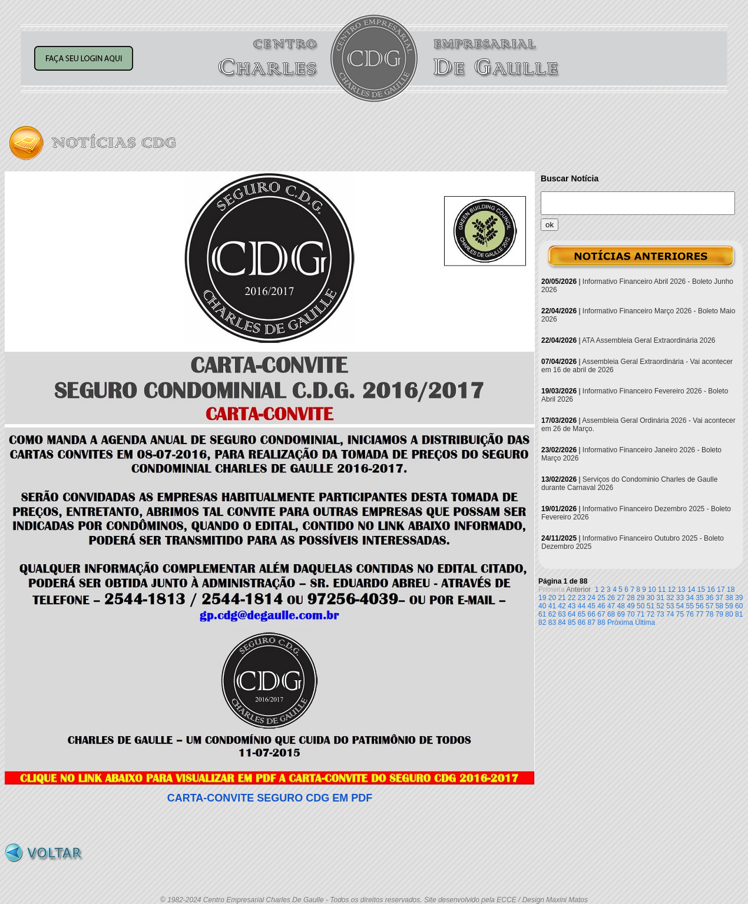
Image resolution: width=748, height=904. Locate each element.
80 (729, 614)
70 (630, 614)
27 (621, 598)
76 (690, 614)
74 (670, 614)
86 (581, 622)
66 (591, 614)
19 (542, 598)
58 (719, 606)
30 (650, 598)
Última (645, 622)
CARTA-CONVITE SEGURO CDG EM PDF (270, 798)
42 (561, 606)
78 (709, 614)
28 (630, 598)
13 (681, 589)
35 (699, 598)
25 (601, 598)
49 (630, 606)
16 (711, 589)
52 (660, 606)
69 (621, 614)
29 (640, 598)
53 (670, 606)
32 (670, 598)
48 (621, 606)
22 (571, 598)
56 (699, 606)
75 (680, 614)
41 (552, 606)
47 (611, 606)
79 (719, 614)
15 (701, 589)
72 (650, 614)
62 (552, 614)
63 (561, 614)
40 (542, 606)
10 (652, 589)
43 (571, 606)
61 (542, 614)
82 (542, 622)
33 (680, 598)
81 (739, 614)
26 (611, 598)
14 (691, 589)
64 (571, 614)
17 (720, 589)
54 (680, 606)
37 (719, 598)
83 (552, 622)
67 (601, 614)
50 (640, 606)
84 (561, 622)
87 (591, 622)
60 (739, 606)
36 (709, 598)
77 (699, 614)
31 (660, 598)
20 (552, 598)
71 (640, 614)
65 (581, 614)
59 (729, 606)
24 (591, 598)
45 (591, 606)
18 (730, 589)
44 (581, 606)
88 (601, 622)
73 (660, 614)
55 (690, 606)
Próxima (620, 622)
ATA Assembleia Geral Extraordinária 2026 (648, 340)
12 (672, 589)
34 (690, 598)
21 (561, 598)
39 (739, 598)
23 (581, 598)
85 (571, 622)
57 (709, 606)
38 (729, 598)
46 (601, 606)
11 (662, 589)
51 (650, 606)
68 (611, 614)
